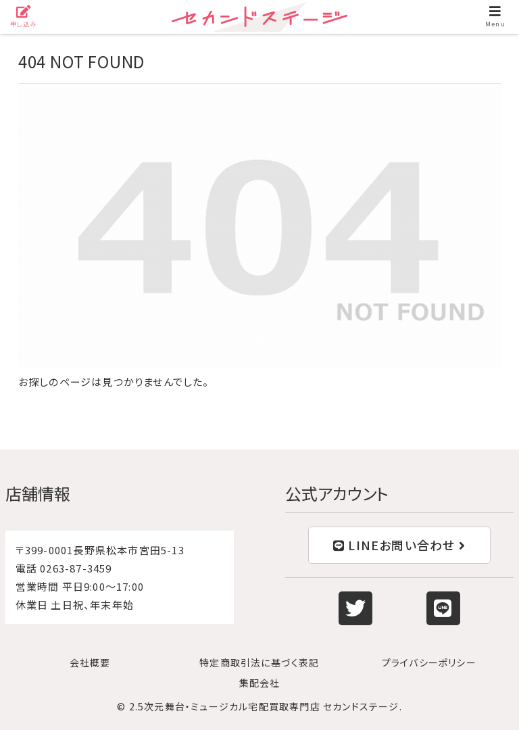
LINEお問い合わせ (399, 545)
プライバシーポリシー (429, 662)
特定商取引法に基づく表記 (259, 662)
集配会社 (259, 682)
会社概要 (90, 662)
